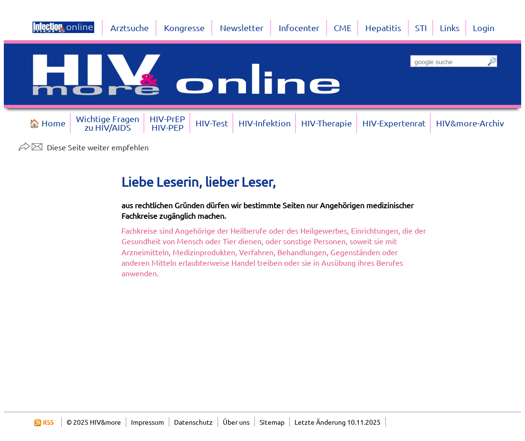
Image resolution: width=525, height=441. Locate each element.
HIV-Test (212, 123)
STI (421, 28)
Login (483, 28)
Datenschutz (193, 422)
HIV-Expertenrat (394, 123)
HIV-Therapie (326, 123)
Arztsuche (129, 28)
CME (342, 28)
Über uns (236, 422)
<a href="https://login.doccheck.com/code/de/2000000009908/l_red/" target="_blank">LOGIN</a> (274, 344)
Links (449, 28)
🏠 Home (47, 123)
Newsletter (241, 28)
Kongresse (184, 28)
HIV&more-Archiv (470, 123)
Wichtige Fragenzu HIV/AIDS (107, 122)
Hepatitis (383, 28)
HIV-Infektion (265, 123)
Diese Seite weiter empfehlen (83, 147)
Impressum (147, 422)
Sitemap (272, 422)
